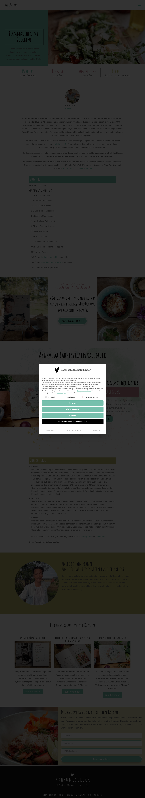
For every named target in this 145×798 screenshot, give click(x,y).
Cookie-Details (49, 413)
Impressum (96, 413)
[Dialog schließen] (103, 349)
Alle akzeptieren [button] (72, 392)
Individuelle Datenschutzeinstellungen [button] (72, 404)
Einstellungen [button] (61, 375)
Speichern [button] (73, 385)
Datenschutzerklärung (84, 373)
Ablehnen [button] (72, 398)
